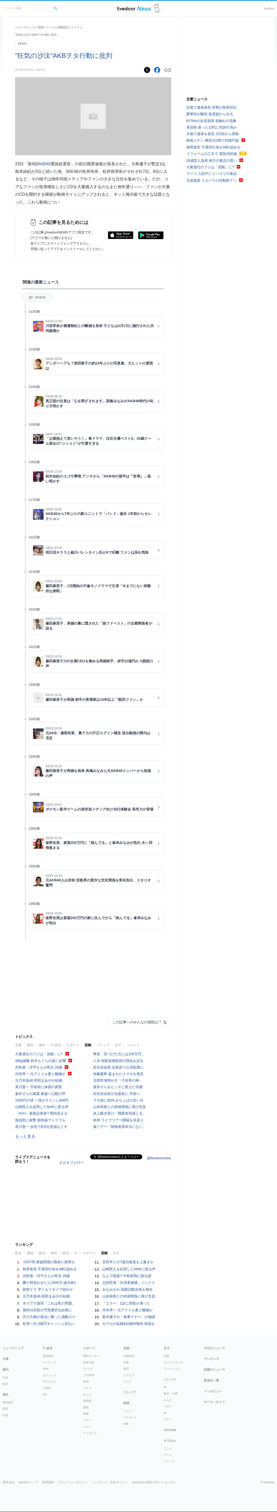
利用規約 (48, 1482)
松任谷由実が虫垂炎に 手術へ (116, 1094)
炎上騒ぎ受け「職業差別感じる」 (119, 1113)
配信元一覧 (211, 1380)
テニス (87, 1394)
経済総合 (48, 1355)
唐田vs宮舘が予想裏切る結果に (47, 1310)
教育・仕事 (171, 1393)
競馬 (86, 1407)
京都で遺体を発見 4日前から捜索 (212, 134)
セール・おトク (214, 1402)
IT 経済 (56, 1045)
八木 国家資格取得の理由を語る (118, 1061)
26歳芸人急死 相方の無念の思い (211, 160)
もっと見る (25, 1136)
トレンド (133, 1045)
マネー (168, 1406)
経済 (65, 1253)
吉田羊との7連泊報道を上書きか (128, 1262)
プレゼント (130, 1417)
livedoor (269, 8)
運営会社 (9, 1482)
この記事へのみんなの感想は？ (137, 1022)
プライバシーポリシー (73, 1482)
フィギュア (90, 1433)
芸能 (88, 1045)
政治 (42, 1253)
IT (75, 1253)
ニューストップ (24, 27)
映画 (126, 1403)
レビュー (128, 1410)
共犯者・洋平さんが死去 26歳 (38, 1067)
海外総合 (8, 1402)
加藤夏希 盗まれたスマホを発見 (118, 1074)
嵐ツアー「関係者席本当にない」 (119, 1127)
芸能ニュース (46, 27)
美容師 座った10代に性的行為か (211, 127)
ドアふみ (157, 8)
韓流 (126, 1368)
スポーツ (72, 1045)
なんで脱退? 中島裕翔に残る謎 (126, 1276)
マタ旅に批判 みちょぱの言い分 (118, 1100)
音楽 (126, 1362)
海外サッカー (91, 1355)
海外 (42, 1045)
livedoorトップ (28, 1482)
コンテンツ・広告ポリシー (110, 1482)
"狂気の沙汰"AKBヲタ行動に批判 (63, 55)
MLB (86, 1381)
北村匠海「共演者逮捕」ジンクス (128, 1283)
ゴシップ (103, 1045)
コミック (169, 1461)
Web (45, 1368)
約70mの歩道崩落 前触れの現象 (211, 121)
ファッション (172, 1368)
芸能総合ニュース (68, 27)
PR (45, 1394)
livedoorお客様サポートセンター (154, 1482)
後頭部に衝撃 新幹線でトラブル (40, 1120)
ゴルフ (87, 1388)
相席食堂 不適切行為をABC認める (50, 1269)
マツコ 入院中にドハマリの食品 (211, 174)
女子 (118, 1045)
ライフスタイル (173, 1362)
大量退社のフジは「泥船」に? (39, 1054)
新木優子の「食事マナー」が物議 (128, 1317)
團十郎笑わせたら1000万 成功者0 (49, 1283)
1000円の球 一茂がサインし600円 (41, 1100)
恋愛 (166, 1355)
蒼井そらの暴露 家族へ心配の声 (40, 1094)
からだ (168, 1400)
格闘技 (87, 1400)
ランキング (211, 1359)
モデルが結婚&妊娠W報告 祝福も (128, 1324)
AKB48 (22, 43)
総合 (18, 1253)
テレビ (127, 1381)
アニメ (168, 1448)
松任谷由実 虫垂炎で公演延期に (118, 1067)
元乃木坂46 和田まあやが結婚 (38, 1080)
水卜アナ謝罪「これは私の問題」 (49, 1303)
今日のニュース (214, 1348)
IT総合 (47, 1388)
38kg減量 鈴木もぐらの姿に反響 (40, 1061)
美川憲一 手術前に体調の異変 (38, 1087)
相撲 (86, 1413)
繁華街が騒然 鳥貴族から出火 (209, 114)
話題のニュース (214, 1369)
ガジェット (50, 1375)
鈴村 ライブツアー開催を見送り (118, 1120)
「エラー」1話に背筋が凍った (126, 1303)
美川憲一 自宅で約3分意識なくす (41, 1127)
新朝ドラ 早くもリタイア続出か (48, 1289)
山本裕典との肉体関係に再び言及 (119, 1107)
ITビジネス (49, 1381)
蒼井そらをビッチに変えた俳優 (118, 1087)
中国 (5, 1415)
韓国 (5, 1408)
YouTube (170, 1430)
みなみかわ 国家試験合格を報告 (127, 1289)
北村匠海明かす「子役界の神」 (118, 1080)
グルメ (168, 1419)
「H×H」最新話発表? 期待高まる (41, 1113)
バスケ (87, 1420)
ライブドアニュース (134, 8)
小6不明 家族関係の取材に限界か (49, 1262)
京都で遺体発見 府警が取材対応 (211, 107)
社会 (5, 1377)
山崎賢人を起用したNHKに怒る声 (41, 1107)
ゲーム (168, 1454)
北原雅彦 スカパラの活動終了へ (211, 180)
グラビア (128, 1375)
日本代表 (88, 1362)
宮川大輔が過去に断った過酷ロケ (49, 1317)
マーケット (50, 1362)
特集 (126, 1423)
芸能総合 (128, 1355)
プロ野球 (88, 1375)
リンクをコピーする (167, 70)
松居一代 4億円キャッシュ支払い (49, 1324)
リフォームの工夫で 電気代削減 (211, 154)
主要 (18, 1045)
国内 (30, 1045)
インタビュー (213, 1391)
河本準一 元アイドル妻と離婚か (40, 1074)
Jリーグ (88, 1368)
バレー (87, 1426)
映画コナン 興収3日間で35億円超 (212, 140)
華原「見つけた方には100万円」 (119, 1054)
